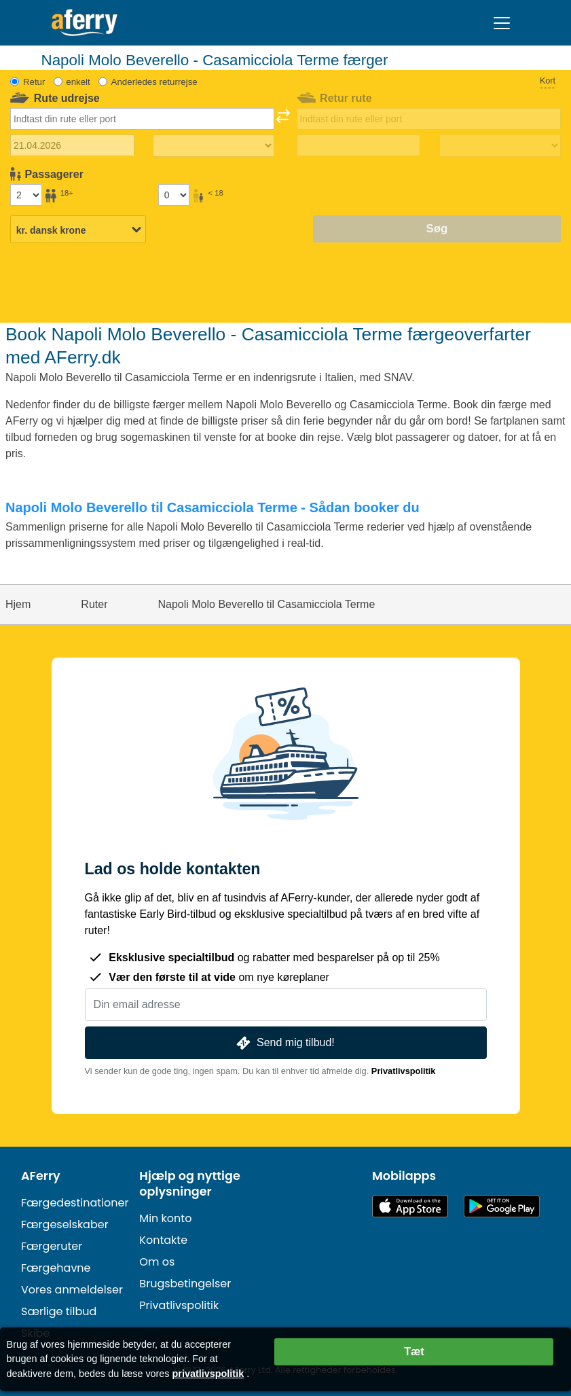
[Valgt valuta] (78, 230)
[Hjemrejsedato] (359, 145)
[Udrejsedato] (72, 145)
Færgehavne (56, 1268)
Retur (34, 82)
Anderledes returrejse (154, 82)
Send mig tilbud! (284, 1043)
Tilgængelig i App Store (410, 1206)
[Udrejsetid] (213, 146)
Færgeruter (51, 1246)
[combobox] (142, 119)
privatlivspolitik (208, 1373)
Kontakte (163, 1240)
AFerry (40, 1176)
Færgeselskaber (65, 1224)
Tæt (414, 1351)
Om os (156, 1262)
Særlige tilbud (58, 1311)
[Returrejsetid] (500, 146)
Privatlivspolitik (403, 1071)
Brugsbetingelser (185, 1283)
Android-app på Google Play (502, 1206)
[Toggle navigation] (501, 23)
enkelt (78, 82)
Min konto (165, 1218)
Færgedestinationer (74, 1203)
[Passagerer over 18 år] (25, 195)
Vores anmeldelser (72, 1289)
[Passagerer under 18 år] (173, 195)
